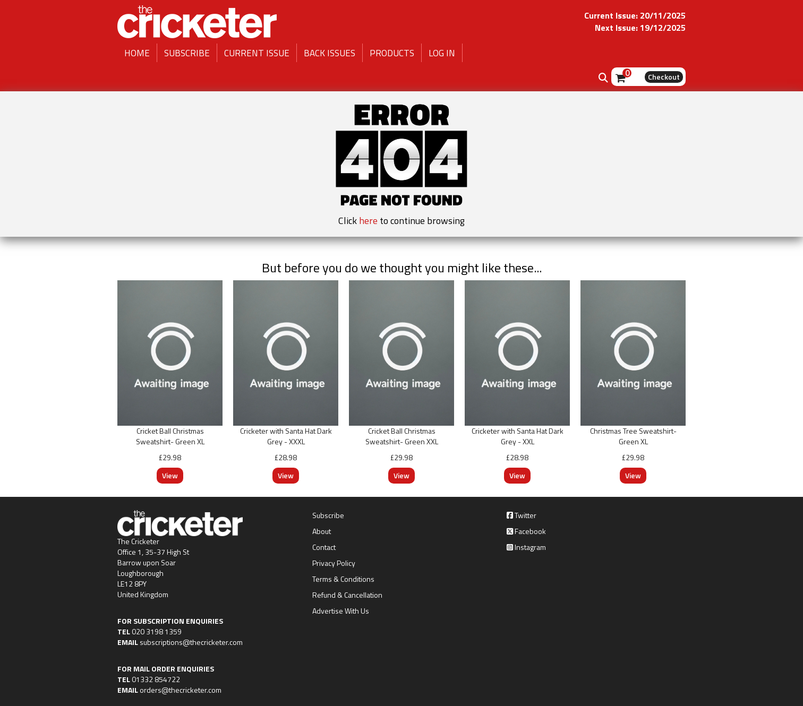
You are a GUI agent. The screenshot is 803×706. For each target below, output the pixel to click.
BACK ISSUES (329, 53)
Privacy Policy (333, 563)
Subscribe (328, 515)
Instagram (526, 547)
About (321, 531)
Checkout (664, 76)
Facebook (526, 531)
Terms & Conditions (343, 579)
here (368, 220)
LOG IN (442, 53)
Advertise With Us (340, 611)
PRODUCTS (392, 53)
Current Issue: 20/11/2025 (635, 15)
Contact (324, 547)
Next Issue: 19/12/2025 (640, 27)
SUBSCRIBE (187, 53)
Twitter (521, 515)
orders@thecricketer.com (180, 689)
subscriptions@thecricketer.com (191, 642)
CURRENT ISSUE (256, 53)
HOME (137, 53)
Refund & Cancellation (347, 595)
